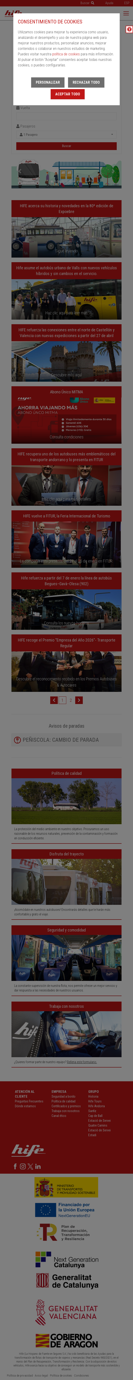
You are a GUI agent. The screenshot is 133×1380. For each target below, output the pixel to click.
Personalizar (48, 82)
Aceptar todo (67, 94)
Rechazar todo (86, 82)
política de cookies (66, 54)
